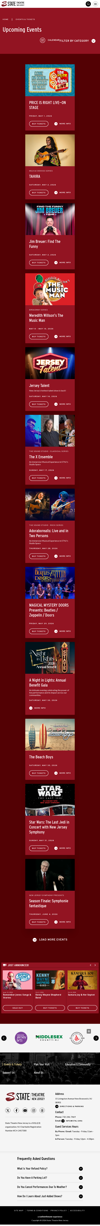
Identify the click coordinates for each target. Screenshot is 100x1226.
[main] (50, 515)
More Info (65, 123)
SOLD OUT (17, 1007)
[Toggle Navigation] (95, 4)
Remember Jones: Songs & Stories (17, 995)
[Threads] (42, 1109)
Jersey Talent (39, 384)
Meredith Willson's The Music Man (46, 317)
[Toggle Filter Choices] (21, 39)
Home (5, 19)
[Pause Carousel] (89, 1030)
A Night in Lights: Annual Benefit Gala (47, 681)
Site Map (18, 1210)
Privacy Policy (59, 1210)
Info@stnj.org (74, 1120)
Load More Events (53, 938)
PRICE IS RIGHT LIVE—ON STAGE (47, 104)
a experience (50, 1216)
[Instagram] (33, 1109)
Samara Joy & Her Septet (81, 993)
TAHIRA (34, 175)
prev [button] (4, 1037)
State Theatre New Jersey (20, 4)
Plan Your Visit (41, 1063)
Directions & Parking (72, 1105)
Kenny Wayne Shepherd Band (48, 995)
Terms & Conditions (37, 1210)
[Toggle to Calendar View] (87, 39)
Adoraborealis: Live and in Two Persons (48, 532)
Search (88, 4)
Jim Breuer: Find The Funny (44, 243)
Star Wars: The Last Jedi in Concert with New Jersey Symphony (49, 826)
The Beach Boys (41, 756)
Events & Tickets (13, 1063)
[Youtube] (25, 1109)
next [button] (96, 1037)
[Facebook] (16, 1109)
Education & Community (77, 1063)
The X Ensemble (41, 455)
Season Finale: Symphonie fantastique (48, 902)
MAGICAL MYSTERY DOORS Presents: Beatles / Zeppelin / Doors (49, 609)
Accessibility (77, 1210)
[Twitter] (7, 1109)
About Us (38, 1071)
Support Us (8, 1071)
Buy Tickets (38, 123)
